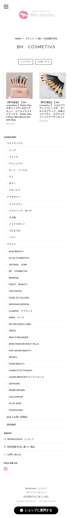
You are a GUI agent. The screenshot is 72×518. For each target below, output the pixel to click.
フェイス (13, 157)
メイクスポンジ (17, 224)
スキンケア (14, 190)
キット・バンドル (18, 170)
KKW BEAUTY (16, 251)
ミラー (12, 237)
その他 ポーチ (43, 62)
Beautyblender (18, 337)
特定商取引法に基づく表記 (21, 446)
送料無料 (11, 424)
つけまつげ (14, 230)
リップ (12, 150)
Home (18, 38)
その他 (12, 217)
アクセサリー (14, 197)
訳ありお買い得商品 (17, 417)
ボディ (12, 183)
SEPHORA (14, 383)
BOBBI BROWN (17, 390)
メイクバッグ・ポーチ (20, 210)
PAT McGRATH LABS (20, 324)
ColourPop (16, 397)
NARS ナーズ (16, 317)
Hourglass (16, 410)
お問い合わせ (14, 454)
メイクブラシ (26, 62)
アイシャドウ (16, 163)
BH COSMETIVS (18, 271)
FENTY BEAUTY (18, 284)
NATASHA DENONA (19, 304)
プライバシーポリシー (36, 492)
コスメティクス (15, 143)
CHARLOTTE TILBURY (20, 370)
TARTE (12, 330)
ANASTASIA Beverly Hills (24, 344)
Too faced (15, 291)
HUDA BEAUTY (17, 363)
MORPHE (14, 278)
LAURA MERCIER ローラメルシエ (26, 377)
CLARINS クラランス (20, 311)
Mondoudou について (20, 439)
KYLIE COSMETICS (19, 258)
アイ (11, 176)
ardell (13, 357)
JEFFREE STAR (18, 264)
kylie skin (15, 403)
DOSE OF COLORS (19, 297)
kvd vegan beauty (21, 350)
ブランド (29, 38)
